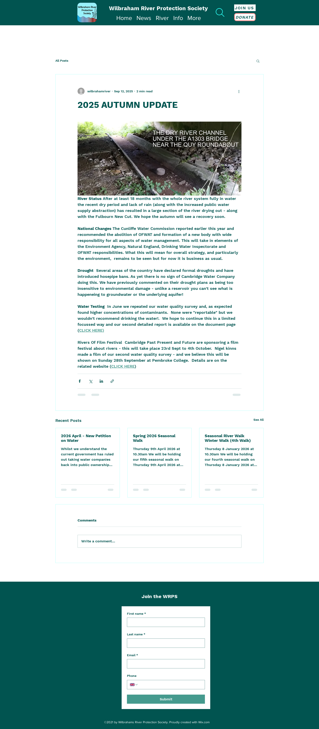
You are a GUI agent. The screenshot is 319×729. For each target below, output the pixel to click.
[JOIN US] (245, 7)
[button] (258, 61)
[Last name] (164, 643)
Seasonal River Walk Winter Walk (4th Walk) (228, 438)
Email (132, 655)
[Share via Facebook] (80, 381)
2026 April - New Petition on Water (86, 438)
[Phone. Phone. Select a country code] (134, 684)
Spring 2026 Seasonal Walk (154, 438)
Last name (136, 634)
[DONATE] (245, 17)
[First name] (164, 622)
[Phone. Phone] (170, 684)
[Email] (164, 663)
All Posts (61, 60)
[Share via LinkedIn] (101, 381)
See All (258, 419)
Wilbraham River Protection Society (158, 8)
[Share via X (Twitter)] (90, 381)
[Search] (220, 12)
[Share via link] (112, 381)
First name (136, 614)
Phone (131, 676)
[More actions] (238, 91)
